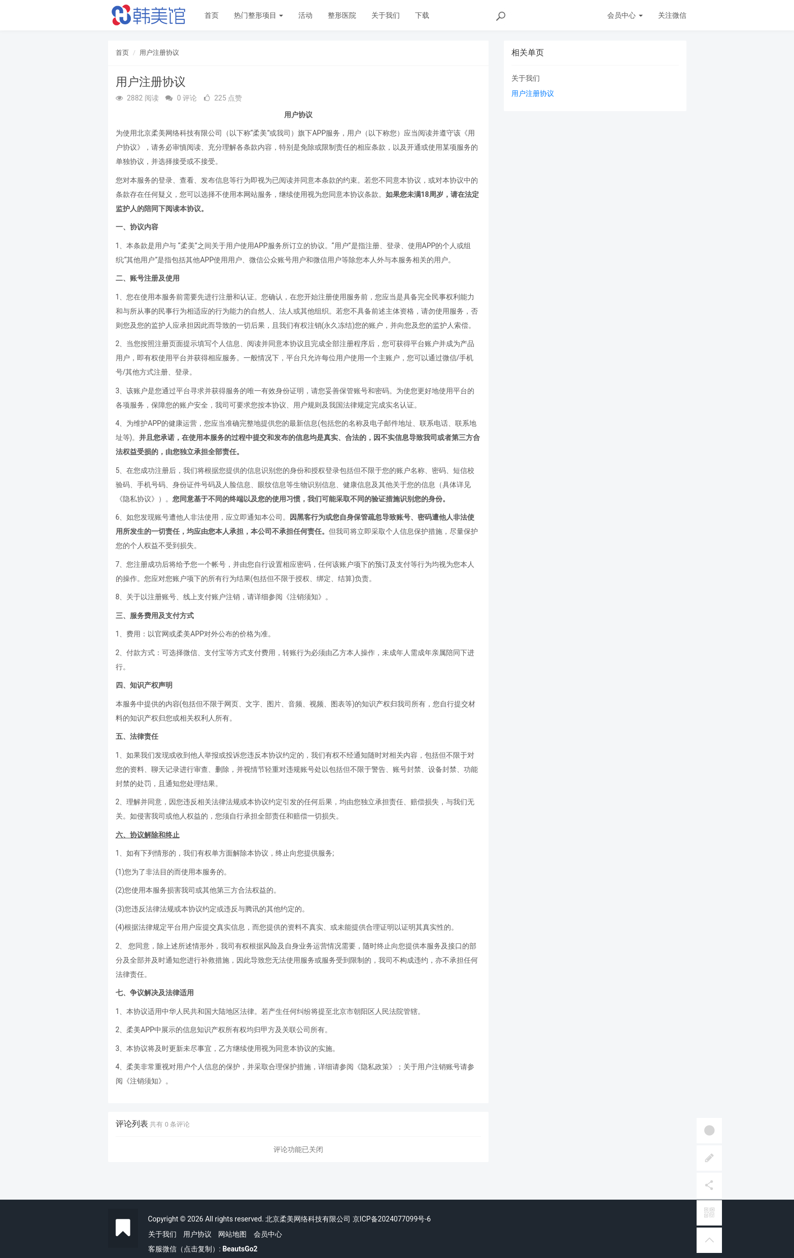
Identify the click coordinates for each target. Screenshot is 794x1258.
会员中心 (268, 1234)
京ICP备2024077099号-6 (392, 1219)
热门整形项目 (258, 15)
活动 (305, 15)
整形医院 (342, 15)
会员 (624, 15)
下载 (422, 15)
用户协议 (197, 1234)
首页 (211, 15)
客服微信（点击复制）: (203, 1249)
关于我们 (385, 15)
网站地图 (232, 1234)
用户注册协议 (159, 52)
